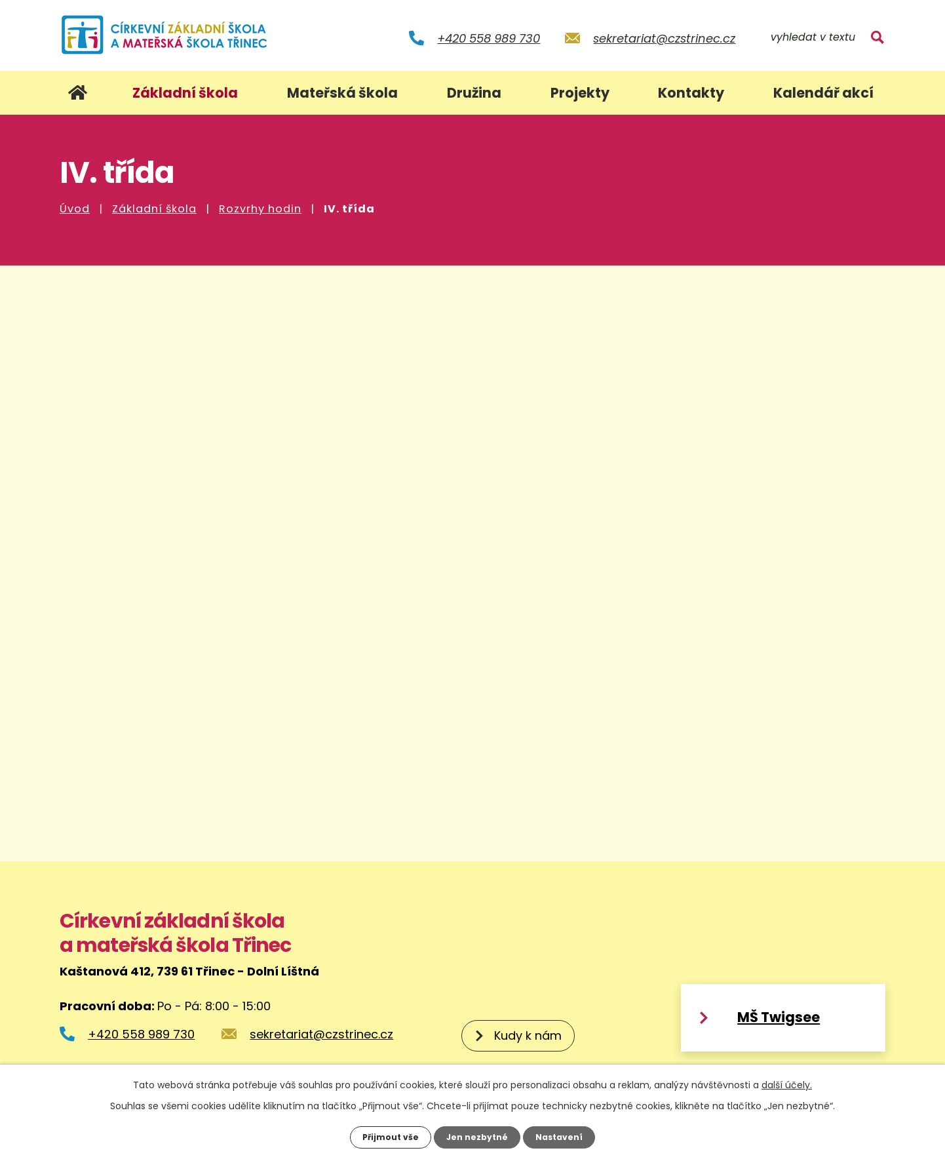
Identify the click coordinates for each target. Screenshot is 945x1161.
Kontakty (691, 92)
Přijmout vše (384, 1136)
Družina (474, 92)
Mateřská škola (342, 92)
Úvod (75, 208)
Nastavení (565, 1136)
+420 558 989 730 (488, 38)
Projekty (579, 92)
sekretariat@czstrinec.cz (664, 38)
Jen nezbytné (477, 1136)
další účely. (787, 1083)
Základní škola (154, 208)
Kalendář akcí (823, 92)
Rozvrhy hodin (260, 208)
